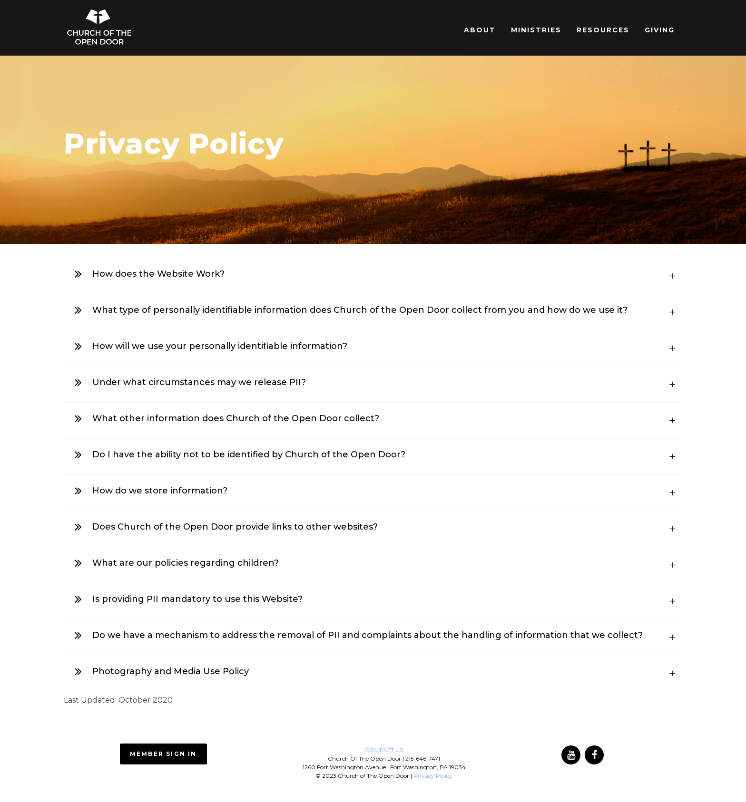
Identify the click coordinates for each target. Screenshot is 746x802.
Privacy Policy (432, 775)
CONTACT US (384, 750)
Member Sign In (163, 753)
